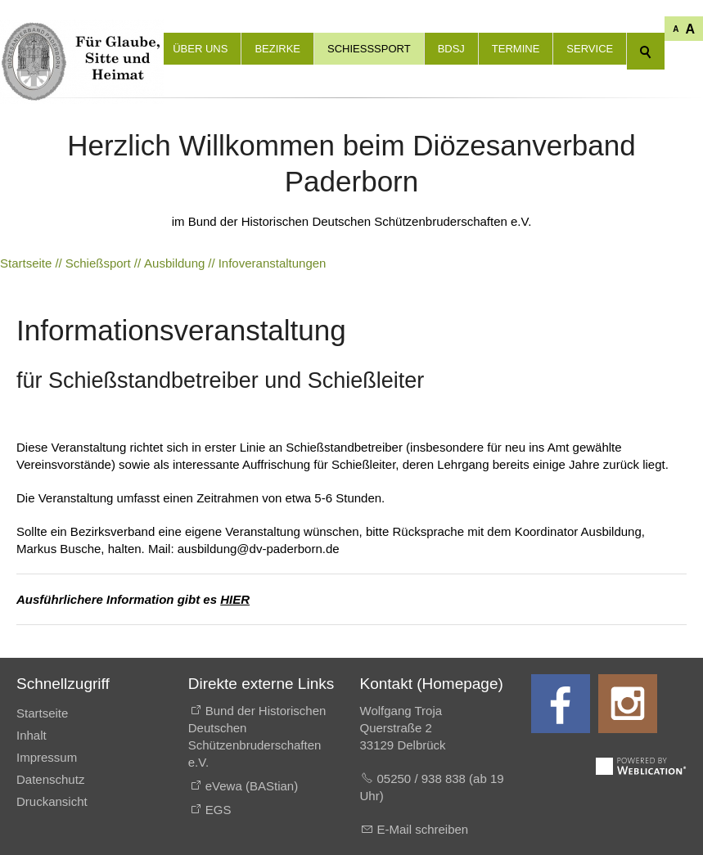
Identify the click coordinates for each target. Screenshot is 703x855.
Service (589, 49)
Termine (516, 49)
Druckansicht (52, 801)
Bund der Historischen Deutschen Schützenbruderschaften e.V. (257, 736)
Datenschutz (50, 779)
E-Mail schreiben (423, 829)
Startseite (42, 713)
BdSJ (451, 49)
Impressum (46, 757)
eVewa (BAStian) (251, 786)
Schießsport (369, 49)
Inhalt (31, 735)
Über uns (200, 49)
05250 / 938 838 (423, 778)
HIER (235, 599)
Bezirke (277, 49)
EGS (218, 810)
